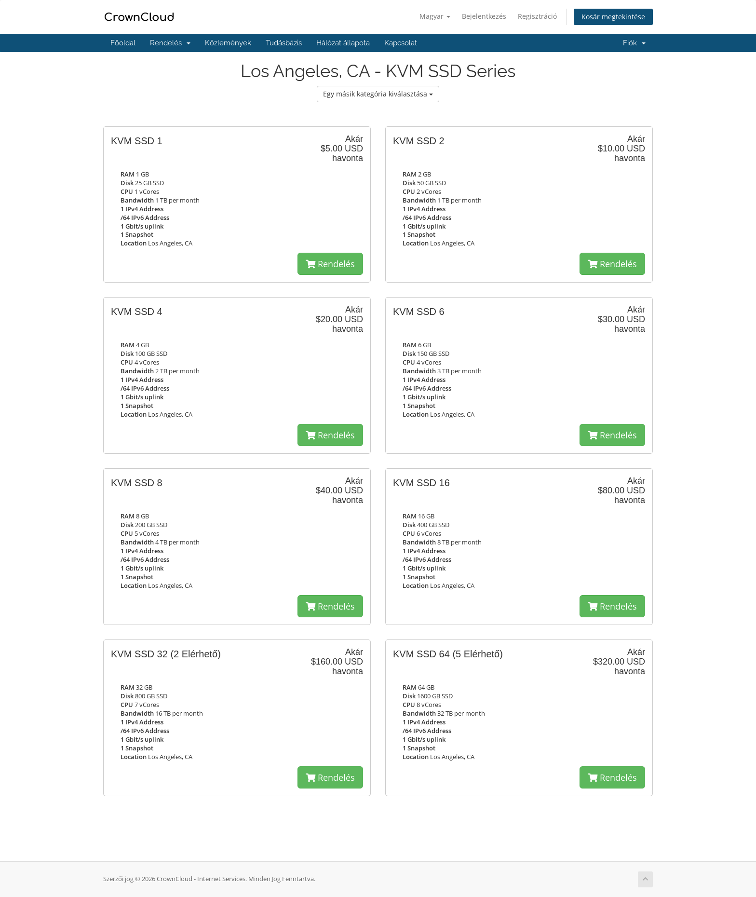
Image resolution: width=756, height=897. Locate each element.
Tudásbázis (284, 43)
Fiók (634, 43)
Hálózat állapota (343, 43)
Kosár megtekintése (613, 16)
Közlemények (228, 43)
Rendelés (170, 43)
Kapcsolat (400, 43)
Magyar (434, 16)
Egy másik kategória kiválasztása (378, 93)
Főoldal (122, 43)
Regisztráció (537, 16)
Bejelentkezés (484, 16)
